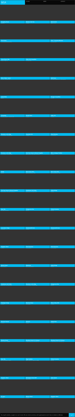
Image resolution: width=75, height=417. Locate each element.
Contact (63, 1)
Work (44, 1)
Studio (28, 1)
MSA (3, 2)
